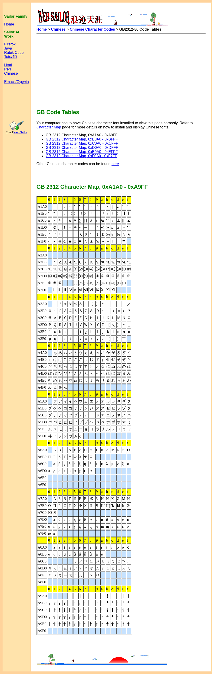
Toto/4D (10, 57)
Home (9, 24)
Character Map (48, 127)
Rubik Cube (14, 52)
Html (8, 65)
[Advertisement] (77, 69)
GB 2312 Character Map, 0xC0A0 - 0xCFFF (82, 143)
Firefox (10, 44)
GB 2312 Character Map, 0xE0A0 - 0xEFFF (82, 152)
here (115, 164)
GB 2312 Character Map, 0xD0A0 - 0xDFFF (82, 148)
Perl (7, 69)
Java (8, 48)
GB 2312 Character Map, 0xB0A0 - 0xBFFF (82, 139)
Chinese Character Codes (92, 29)
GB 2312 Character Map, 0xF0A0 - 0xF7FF (81, 156)
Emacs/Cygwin (16, 82)
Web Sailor (20, 132)
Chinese (11, 73)
